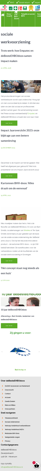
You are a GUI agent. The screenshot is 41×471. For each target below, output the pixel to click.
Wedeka (27, 230)
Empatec (31, 114)
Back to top (20, 370)
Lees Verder (9, 123)
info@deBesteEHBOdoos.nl (12, 467)
